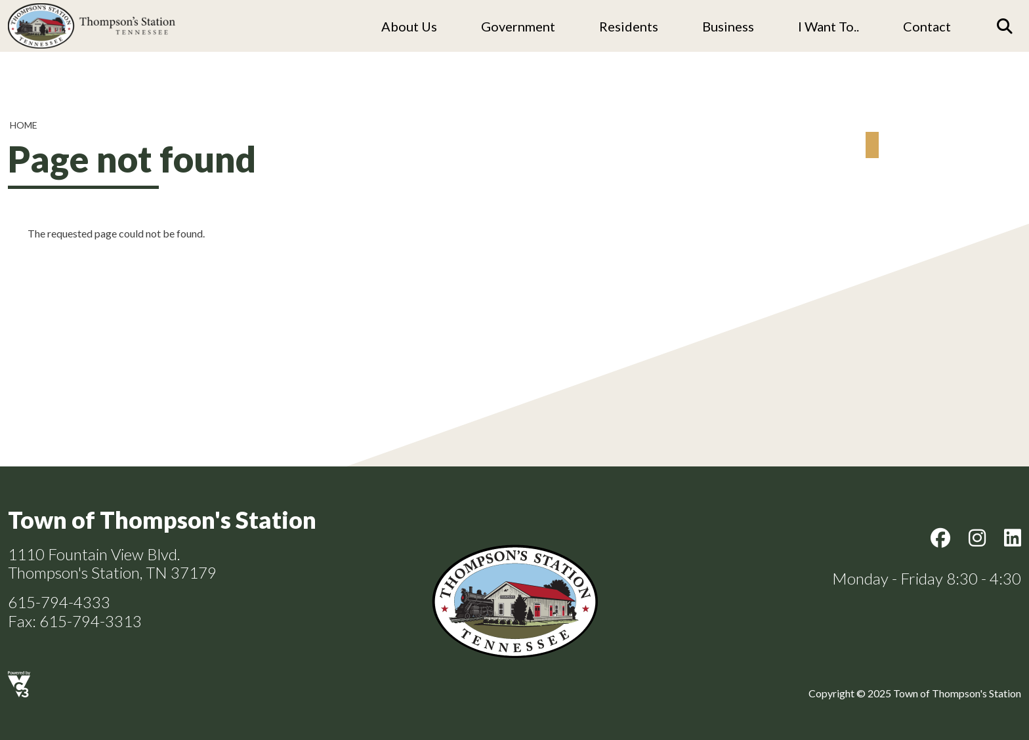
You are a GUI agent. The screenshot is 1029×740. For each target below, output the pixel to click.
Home (23, 125)
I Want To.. (828, 26)
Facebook (940, 538)
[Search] (1004, 26)
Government (518, 26)
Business (728, 26)
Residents (628, 26)
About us (409, 26)
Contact (927, 26)
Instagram (977, 538)
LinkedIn (1012, 538)
